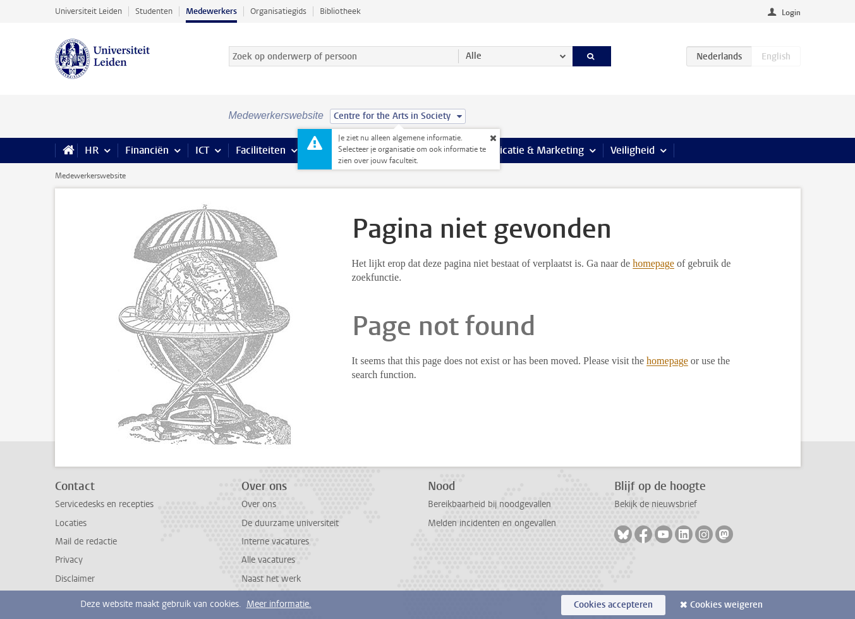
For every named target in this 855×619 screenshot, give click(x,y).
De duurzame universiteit (290, 523)
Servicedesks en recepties (104, 504)
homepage (653, 263)
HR (92, 150)
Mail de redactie (86, 542)
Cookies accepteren (613, 605)
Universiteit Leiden (88, 11)
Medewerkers (211, 11)
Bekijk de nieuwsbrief (655, 504)
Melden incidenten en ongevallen (492, 523)
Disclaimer (75, 579)
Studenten (154, 11)
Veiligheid (632, 150)
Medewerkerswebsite (90, 176)
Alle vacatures (268, 560)
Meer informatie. (279, 604)
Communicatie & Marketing (522, 150)
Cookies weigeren (726, 605)
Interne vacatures (275, 542)
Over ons (258, 504)
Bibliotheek (340, 11)
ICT (202, 150)
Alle (474, 56)
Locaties (71, 523)
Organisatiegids (278, 11)
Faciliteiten (261, 150)
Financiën (147, 150)
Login (791, 13)
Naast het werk (271, 579)
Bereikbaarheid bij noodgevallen (489, 504)
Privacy (69, 560)
